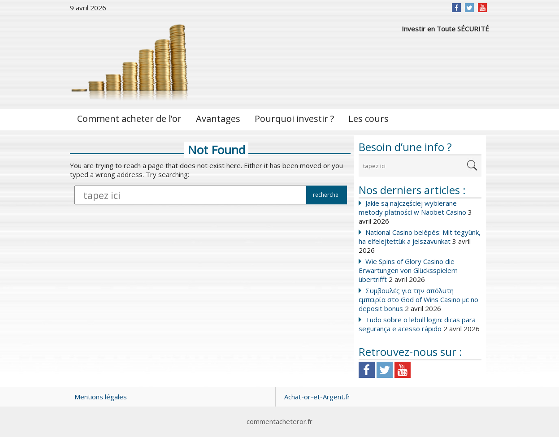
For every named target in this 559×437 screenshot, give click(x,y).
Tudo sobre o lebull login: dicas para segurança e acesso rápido (417, 324)
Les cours (368, 118)
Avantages (218, 118)
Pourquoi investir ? (294, 118)
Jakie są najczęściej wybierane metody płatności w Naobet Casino (412, 207)
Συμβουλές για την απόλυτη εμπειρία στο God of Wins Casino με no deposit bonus (418, 299)
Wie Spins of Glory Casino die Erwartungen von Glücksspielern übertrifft (408, 270)
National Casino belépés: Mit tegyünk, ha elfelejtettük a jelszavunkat (420, 237)
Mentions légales (100, 396)
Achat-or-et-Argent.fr (317, 396)
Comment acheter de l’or (129, 118)
